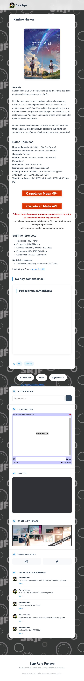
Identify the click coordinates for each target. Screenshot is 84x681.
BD (19, 364)
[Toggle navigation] (51, 5)
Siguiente (58, 377)
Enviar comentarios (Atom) (32, 384)
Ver (21, 583)
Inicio (41, 377)
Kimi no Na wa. (23, 19)
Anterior (25, 377)
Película (29, 364)
